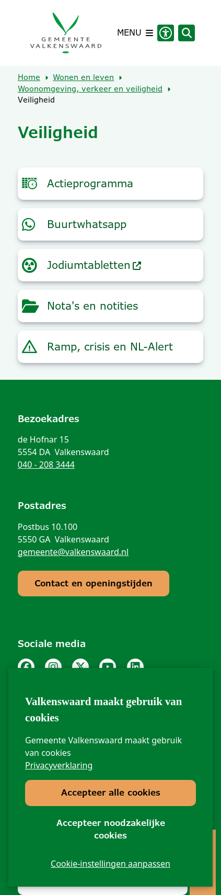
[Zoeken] (186, 32)
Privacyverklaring (58, 766)
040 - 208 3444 (46, 464)
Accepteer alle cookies (110, 793)
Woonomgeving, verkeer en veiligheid (90, 89)
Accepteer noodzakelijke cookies (110, 829)
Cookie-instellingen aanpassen (110, 863)
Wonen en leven (83, 77)
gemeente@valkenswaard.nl (73, 552)
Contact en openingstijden (93, 583)
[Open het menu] (135, 33)
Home (29, 77)
